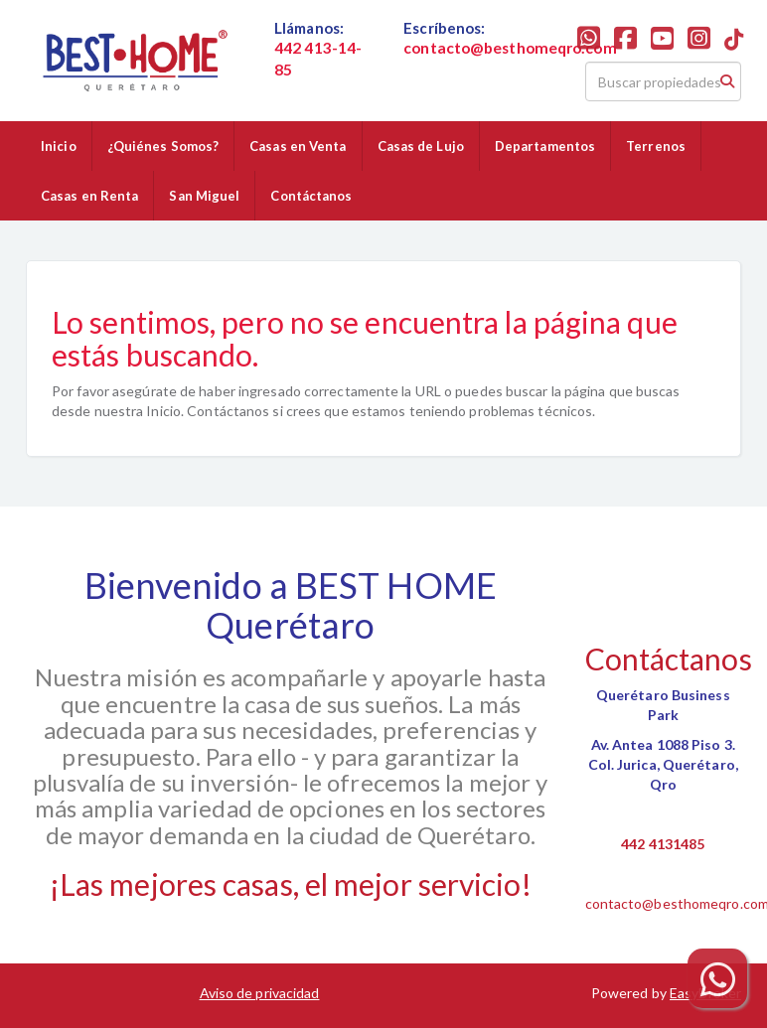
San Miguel (204, 196)
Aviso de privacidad (260, 992)
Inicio (59, 146)
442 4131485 (662, 843)
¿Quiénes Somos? (163, 146)
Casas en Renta (89, 196)
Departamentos (545, 146)
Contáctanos (311, 196)
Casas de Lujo (421, 146)
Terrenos (656, 146)
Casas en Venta (297, 146)
